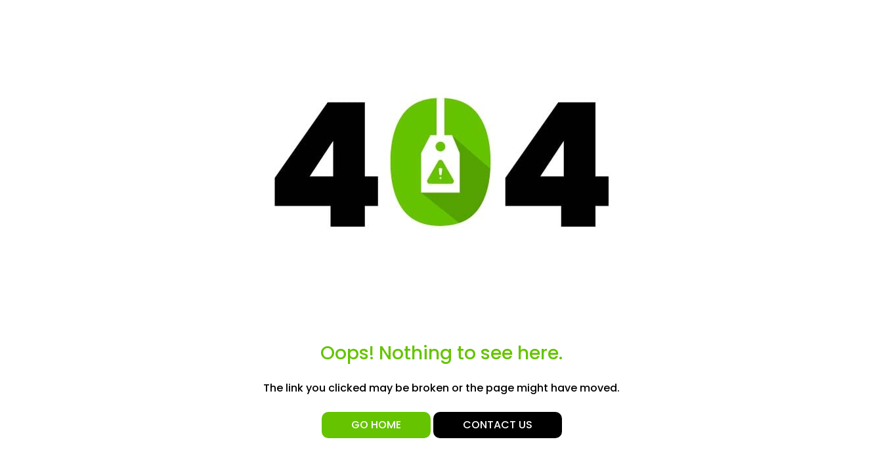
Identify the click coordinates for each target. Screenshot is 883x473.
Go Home (376, 424)
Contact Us (497, 424)
